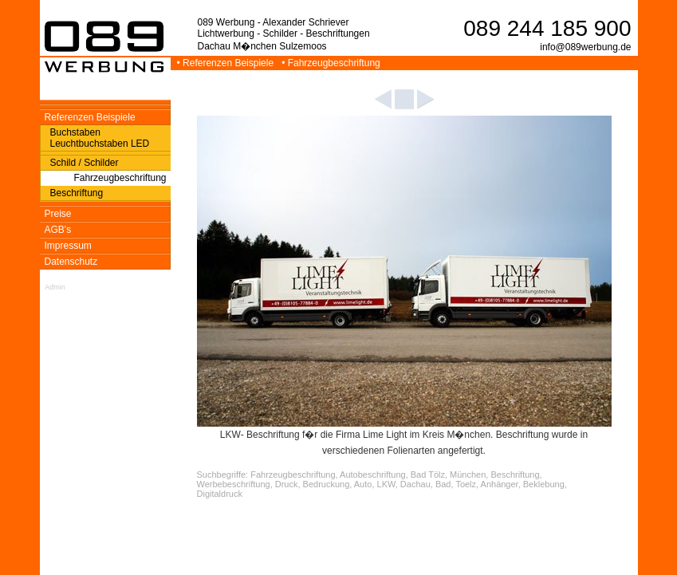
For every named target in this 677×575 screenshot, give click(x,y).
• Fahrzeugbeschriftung (332, 63)
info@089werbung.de (585, 47)
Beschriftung (77, 193)
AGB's (58, 229)
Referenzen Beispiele (90, 117)
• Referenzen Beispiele (227, 63)
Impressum (68, 245)
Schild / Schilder (84, 162)
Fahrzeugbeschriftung (119, 177)
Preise (58, 213)
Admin (55, 287)
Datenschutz (71, 261)
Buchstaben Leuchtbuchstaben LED (100, 138)
